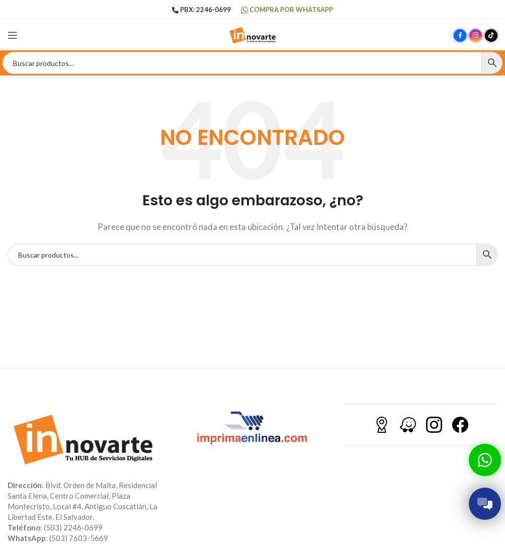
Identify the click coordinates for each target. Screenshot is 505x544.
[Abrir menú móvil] (13, 35)
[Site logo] (252, 34)
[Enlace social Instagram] (475, 35)
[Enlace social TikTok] (491, 35)
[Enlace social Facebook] (460, 35)
